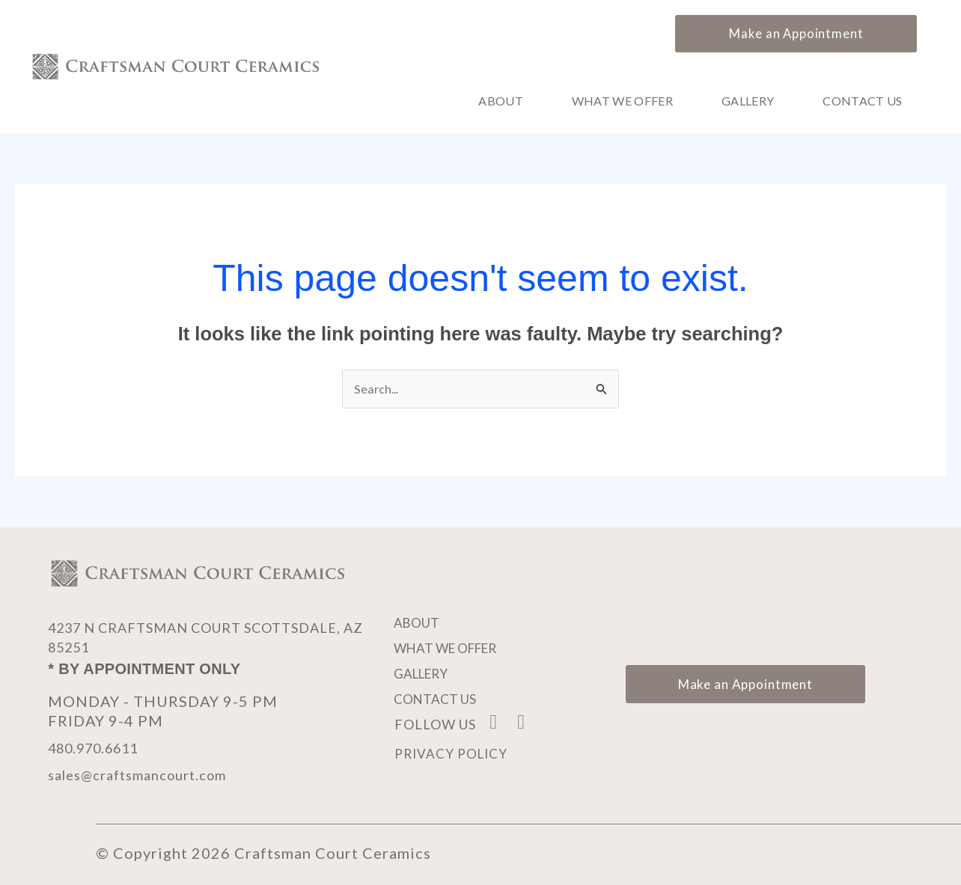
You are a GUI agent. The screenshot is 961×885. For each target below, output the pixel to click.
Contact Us (862, 101)
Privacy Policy (452, 755)
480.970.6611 (100, 748)
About (500, 101)
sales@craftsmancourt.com (148, 775)
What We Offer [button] (622, 101)
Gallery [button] (747, 101)
